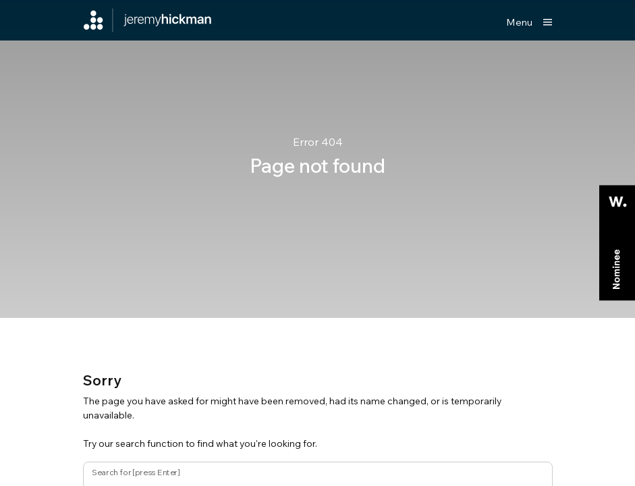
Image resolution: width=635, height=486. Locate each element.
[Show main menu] (529, 22)
